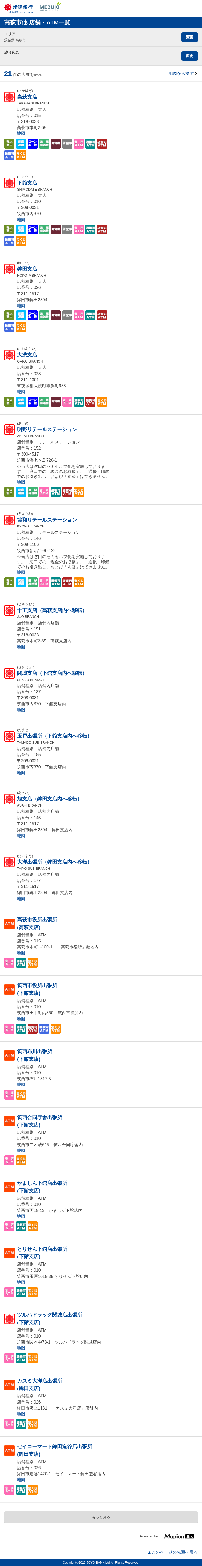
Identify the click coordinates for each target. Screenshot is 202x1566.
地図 (21, 133)
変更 (189, 37)
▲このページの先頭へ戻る (172, 1552)
